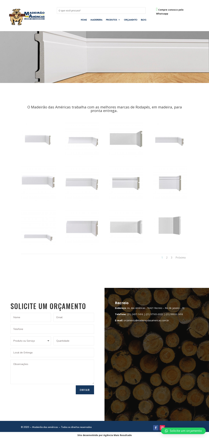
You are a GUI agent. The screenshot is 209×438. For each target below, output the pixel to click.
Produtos (111, 20)
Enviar (85, 390)
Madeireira (96, 20)
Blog (143, 20)
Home (84, 20)
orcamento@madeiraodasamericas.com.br (146, 320)
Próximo (181, 257)
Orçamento (130, 20)
